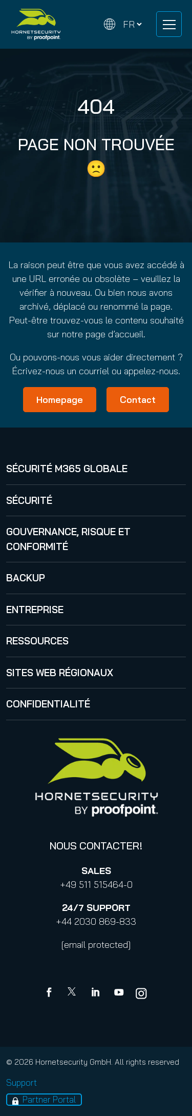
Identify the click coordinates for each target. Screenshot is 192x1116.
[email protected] (96, 944)
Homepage (59, 399)
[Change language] (122, 24)
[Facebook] (51, 993)
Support (21, 1082)
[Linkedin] (96, 993)
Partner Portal (49, 1099)
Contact (138, 399)
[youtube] (119, 993)
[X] (74, 993)
